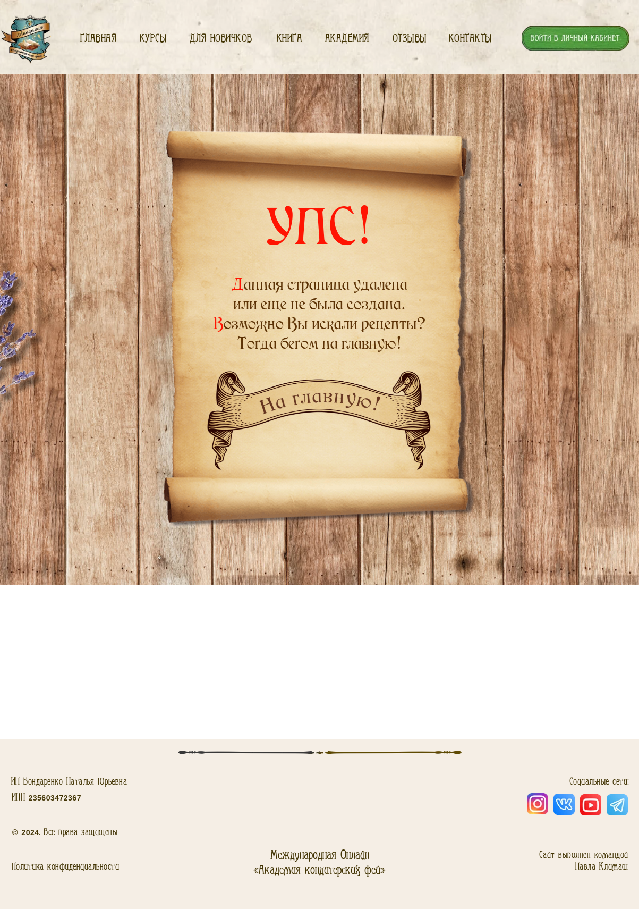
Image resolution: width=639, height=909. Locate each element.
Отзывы (410, 38)
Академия (347, 38)
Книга (290, 38)
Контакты (470, 38)
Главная (98, 38)
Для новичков (221, 38)
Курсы (153, 38)
